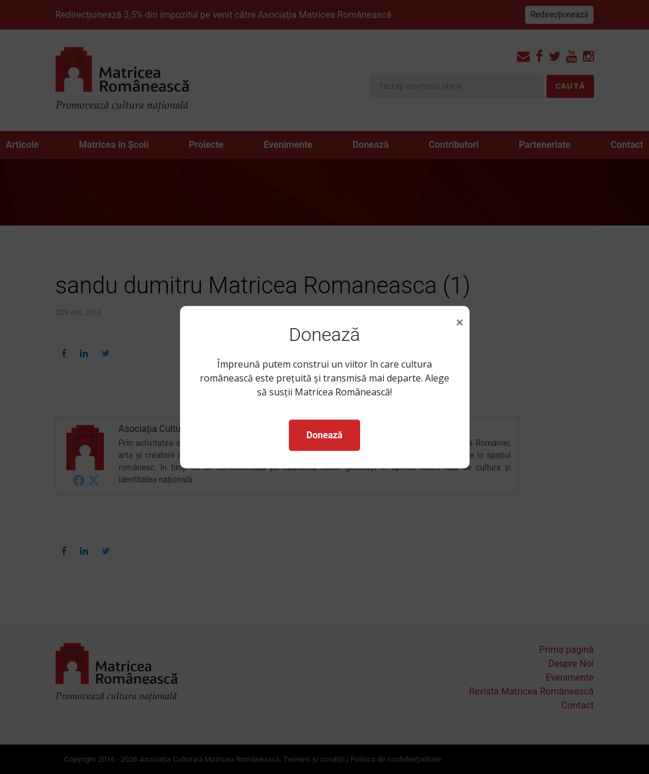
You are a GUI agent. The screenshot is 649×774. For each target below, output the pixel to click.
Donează (324, 435)
